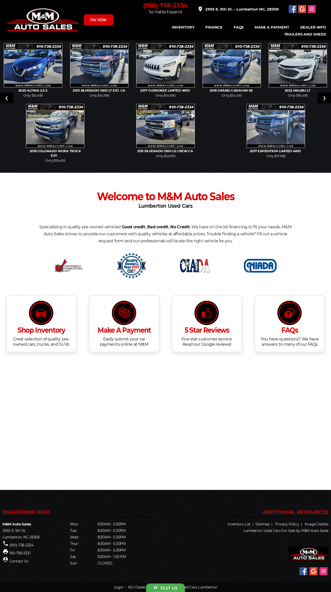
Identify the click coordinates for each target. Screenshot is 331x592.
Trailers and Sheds (305, 34)
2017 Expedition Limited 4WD (276, 151)
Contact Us (19, 561)
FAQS (239, 27)
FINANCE (214, 27)
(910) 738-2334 (165, 5)
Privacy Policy (287, 524)
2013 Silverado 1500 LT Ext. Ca (99, 90)
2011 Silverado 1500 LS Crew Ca (165, 151)
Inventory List (239, 524)
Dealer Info (313, 27)
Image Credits (316, 524)
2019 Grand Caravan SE (232, 90)
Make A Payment (272, 27)
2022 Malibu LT (298, 90)
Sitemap (262, 524)
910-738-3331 (20, 553)
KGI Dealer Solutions (145, 587)
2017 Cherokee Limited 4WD (165, 90)
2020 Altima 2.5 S (33, 90)
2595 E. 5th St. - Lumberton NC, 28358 (238, 9)
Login (119, 587)
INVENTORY (183, 27)
